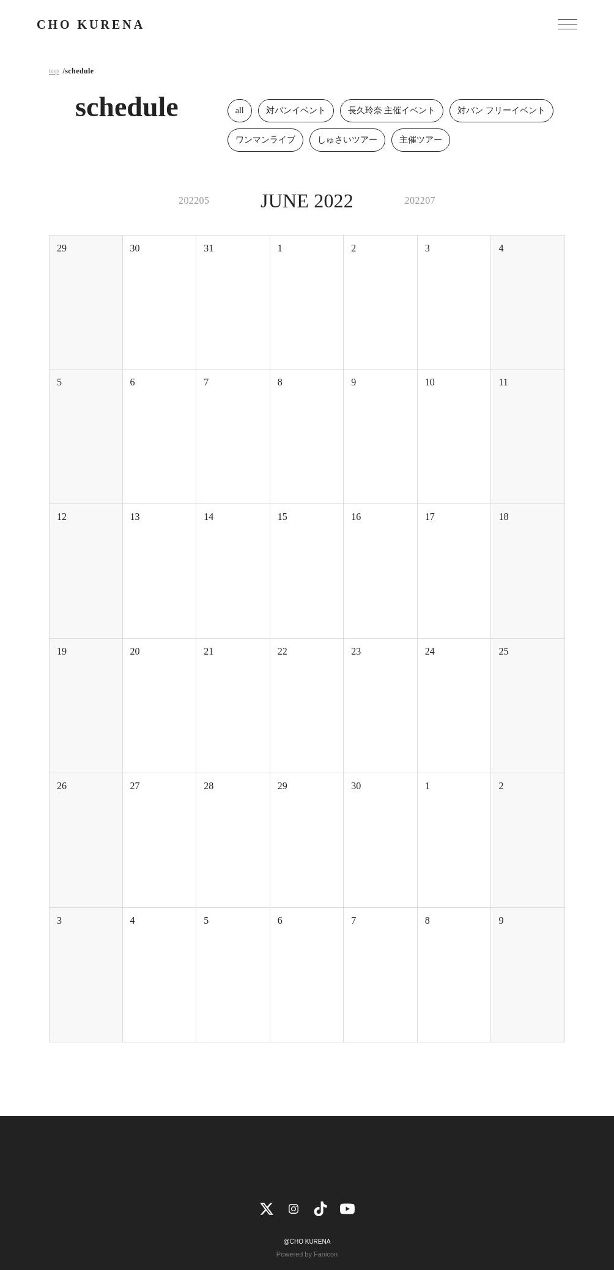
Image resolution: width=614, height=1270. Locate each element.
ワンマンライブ (265, 139)
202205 (194, 200)
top (54, 71)
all (239, 110)
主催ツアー (420, 139)
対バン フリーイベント (501, 110)
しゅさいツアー (347, 139)
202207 (420, 200)
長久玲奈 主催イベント (392, 110)
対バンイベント (296, 110)
